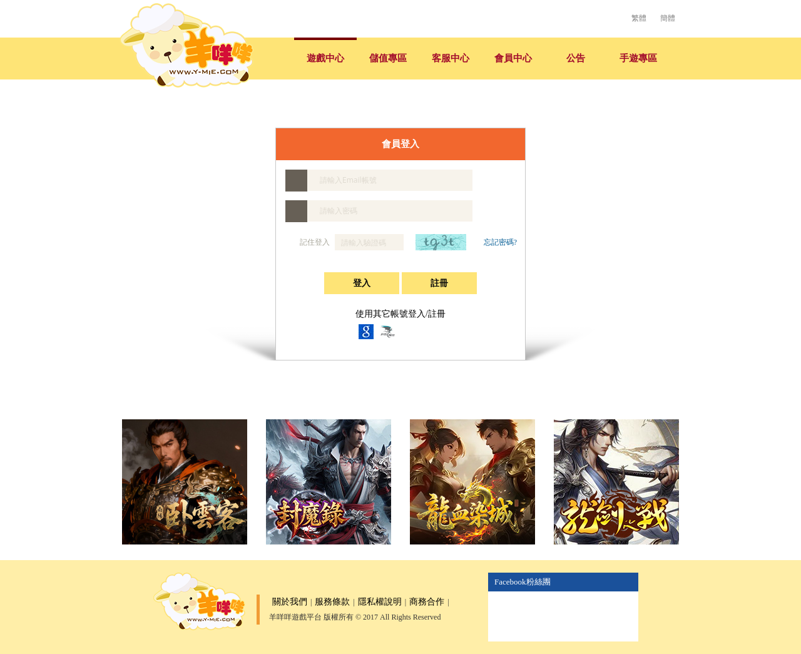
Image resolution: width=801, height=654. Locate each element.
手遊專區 (638, 58)
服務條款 (332, 601)
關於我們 (289, 601)
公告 (575, 58)
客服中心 (450, 58)
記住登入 (308, 242)
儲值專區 (388, 58)
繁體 (638, 18)
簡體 (667, 18)
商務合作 (426, 601)
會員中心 (513, 58)
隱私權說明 (380, 601)
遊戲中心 (325, 58)
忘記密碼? (500, 242)
